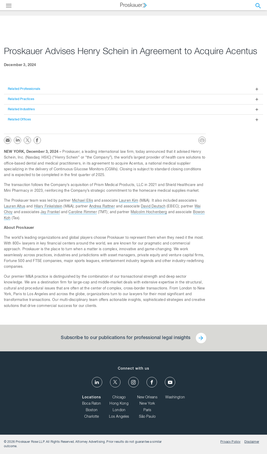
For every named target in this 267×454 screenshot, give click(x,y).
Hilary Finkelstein (48, 206)
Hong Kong (119, 404)
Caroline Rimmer (82, 212)
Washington (175, 397)
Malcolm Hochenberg (149, 212)
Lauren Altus (14, 206)
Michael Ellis (82, 201)
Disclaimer (251, 442)
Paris (147, 410)
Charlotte (91, 417)
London (119, 410)
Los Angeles (119, 417)
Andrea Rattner (102, 206)
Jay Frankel (50, 212)
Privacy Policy (230, 442)
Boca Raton (91, 404)
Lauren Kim (128, 201)
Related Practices (21, 99)
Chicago (119, 397)
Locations (91, 397)
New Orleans (147, 397)
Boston (92, 410)
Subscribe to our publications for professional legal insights (125, 338)
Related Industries (21, 109)
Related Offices (19, 119)
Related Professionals (24, 89)
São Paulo (147, 417)
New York (147, 404)
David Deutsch (153, 206)
